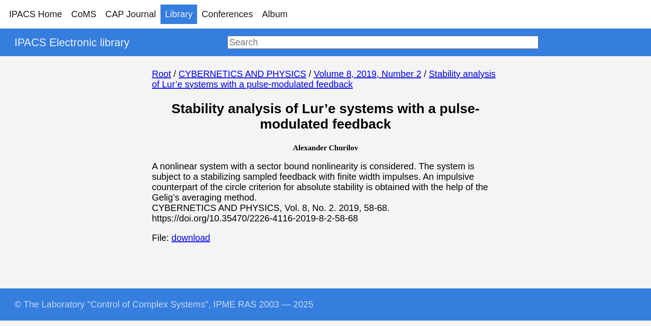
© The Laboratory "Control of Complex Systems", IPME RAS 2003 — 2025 (163, 304)
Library (179, 14)
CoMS (83, 14)
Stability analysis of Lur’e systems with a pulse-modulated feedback (323, 79)
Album (275, 14)
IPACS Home (35, 14)
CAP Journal (130, 14)
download (190, 238)
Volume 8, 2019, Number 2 (367, 74)
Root (161, 74)
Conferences (227, 14)
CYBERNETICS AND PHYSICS (242, 74)
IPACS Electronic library (71, 42)
